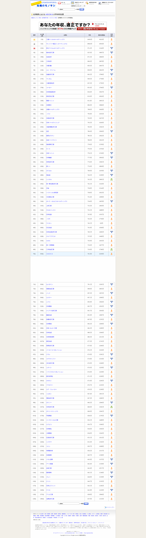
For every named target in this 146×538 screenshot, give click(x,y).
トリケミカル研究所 (52, 192)
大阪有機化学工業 (51, 127)
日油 (47, 188)
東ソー (48, 166)
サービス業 (60, 517)
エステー (49, 297)
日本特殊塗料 (50, 337)
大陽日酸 (49, 65)
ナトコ (48, 481)
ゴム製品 (89, 513)
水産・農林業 (47, 513)
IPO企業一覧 (83, 522)
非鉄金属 (105, 513)
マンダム (49, 79)
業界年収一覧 (77, 3)
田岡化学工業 (50, 345)
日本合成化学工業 (51, 232)
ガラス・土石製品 (95, 513)
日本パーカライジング (52, 122)
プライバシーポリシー (92, 522)
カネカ (48, 240)
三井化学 (49, 61)
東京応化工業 (50, 96)
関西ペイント (50, 100)
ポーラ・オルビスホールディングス (56, 201)
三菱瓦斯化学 (50, 83)
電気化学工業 (50, 398)
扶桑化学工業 (50, 319)
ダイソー (49, 402)
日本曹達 (49, 323)
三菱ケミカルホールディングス (55, 39)
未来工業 (49, 468)
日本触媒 (49, 157)
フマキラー (49, 385)
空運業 (77, 515)
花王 (47, 131)
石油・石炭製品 (83, 513)
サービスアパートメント (58, 532)
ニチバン (49, 367)
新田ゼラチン (50, 135)
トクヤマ (49, 442)
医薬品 (77, 513)
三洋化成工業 (50, 249)
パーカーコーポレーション (54, 350)
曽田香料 (49, 472)
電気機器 (42, 515)
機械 (38, 515)
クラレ (48, 354)
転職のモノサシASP (106, 3)
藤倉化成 (49, 315)
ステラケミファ (50, 359)
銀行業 (104, 515)
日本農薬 (49, 306)
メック (48, 293)
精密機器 (52, 515)
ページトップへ (109, 507)
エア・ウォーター (51, 389)
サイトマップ (101, 522)
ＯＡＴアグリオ (50, 236)
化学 (73, 513)
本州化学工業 (50, 162)
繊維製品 (64, 513)
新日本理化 (49, 376)
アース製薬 (49, 464)
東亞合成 (49, 341)
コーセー (49, 87)
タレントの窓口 (79, 532)
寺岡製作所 (49, 450)
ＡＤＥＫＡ (49, 14)
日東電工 (49, 105)
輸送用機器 (47, 515)
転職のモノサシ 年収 (36, 17)
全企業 (42, 513)
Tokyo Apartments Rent (88, 532)
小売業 (100, 515)
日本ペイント (50, 153)
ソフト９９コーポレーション (54, 372)
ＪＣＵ (48, 114)
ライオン (49, 223)
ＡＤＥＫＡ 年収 (53, 17)
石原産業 (49, 455)
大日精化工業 (50, 197)
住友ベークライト (51, 140)
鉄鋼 (101, 513)
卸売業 (96, 515)
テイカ (48, 490)
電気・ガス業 (64, 515)
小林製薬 (49, 433)
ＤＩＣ (48, 149)
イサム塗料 (49, 459)
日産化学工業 (50, 118)
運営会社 (71, 522)
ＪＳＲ (48, 219)
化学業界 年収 (45, 17)
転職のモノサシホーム (64, 3)
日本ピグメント (50, 485)
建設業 (55, 513)
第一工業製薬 (50, 245)
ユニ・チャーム (50, 70)
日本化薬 (49, 214)
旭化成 (48, 175)
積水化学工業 (50, 52)
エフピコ (49, 424)
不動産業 (55, 517)
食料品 (59, 513)
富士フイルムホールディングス (55, 48)
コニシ (48, 446)
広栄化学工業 (50, 437)
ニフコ (48, 302)
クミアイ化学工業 (51, 310)
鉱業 (52, 513)
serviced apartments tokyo (70, 532)
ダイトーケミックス (52, 411)
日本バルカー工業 (51, 328)
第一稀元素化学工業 (52, 184)
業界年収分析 (91, 3)
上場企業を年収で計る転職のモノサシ (50, 522)
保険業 (44, 517)
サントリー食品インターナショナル (56, 44)
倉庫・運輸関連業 (83, 515)
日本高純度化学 (50, 92)
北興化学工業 (50, 499)
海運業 (73, 515)
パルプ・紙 (69, 513)
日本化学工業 (50, 407)
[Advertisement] (73, 20)
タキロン (49, 380)
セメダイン (49, 284)
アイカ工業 (49, 494)
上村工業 (49, 205)
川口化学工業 (50, 363)
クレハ (48, 477)
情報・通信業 (91, 515)
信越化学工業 (50, 74)
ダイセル (49, 170)
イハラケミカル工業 (52, 420)
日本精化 (49, 429)
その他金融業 (49, 517)
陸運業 (69, 515)
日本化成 (49, 332)
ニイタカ (49, 179)
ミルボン (49, 394)
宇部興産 (49, 415)
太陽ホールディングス (52, 109)
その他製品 (58, 515)
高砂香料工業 (50, 144)
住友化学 (49, 57)
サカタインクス (50, 210)
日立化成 (49, 227)
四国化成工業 (50, 288)
